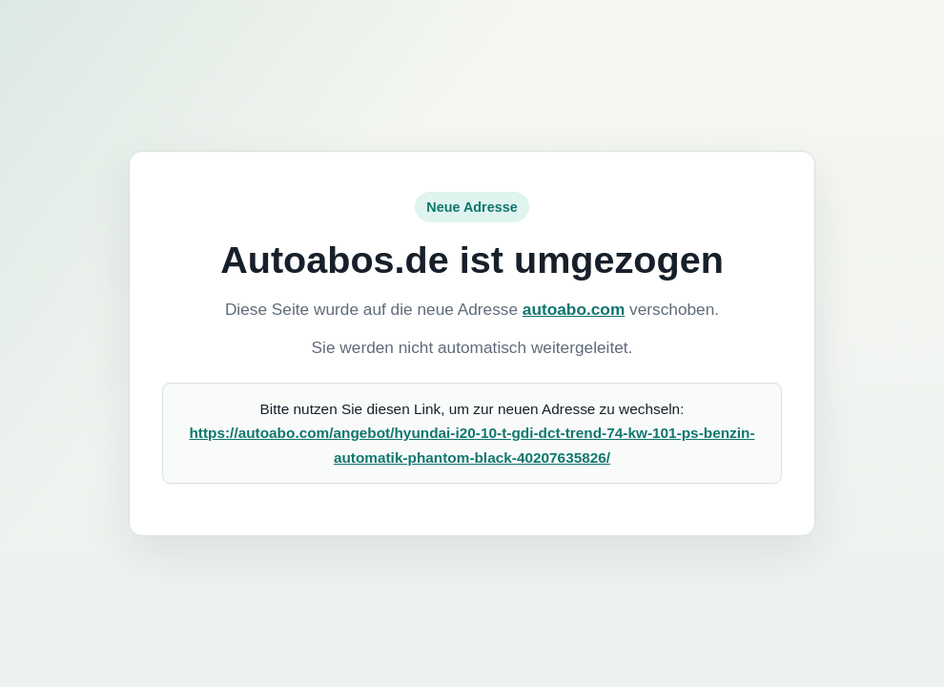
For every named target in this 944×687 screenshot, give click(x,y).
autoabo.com (574, 309)
